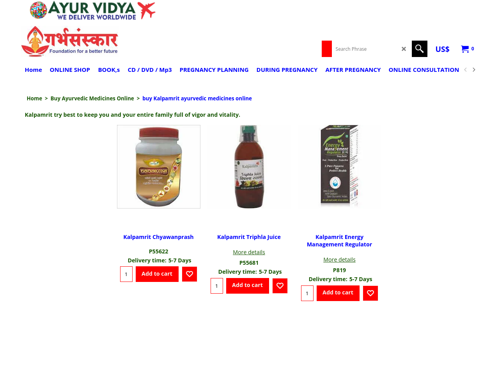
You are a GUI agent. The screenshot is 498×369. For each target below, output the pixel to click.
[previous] (466, 69)
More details (249, 252)
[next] (473, 69)
